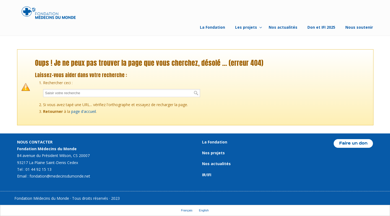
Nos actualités (216, 163)
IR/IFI (206, 174)
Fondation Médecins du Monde (48, 13)
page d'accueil (83, 111)
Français (186, 210)
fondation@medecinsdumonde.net (60, 176)
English (204, 210)
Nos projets (213, 152)
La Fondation (214, 142)
